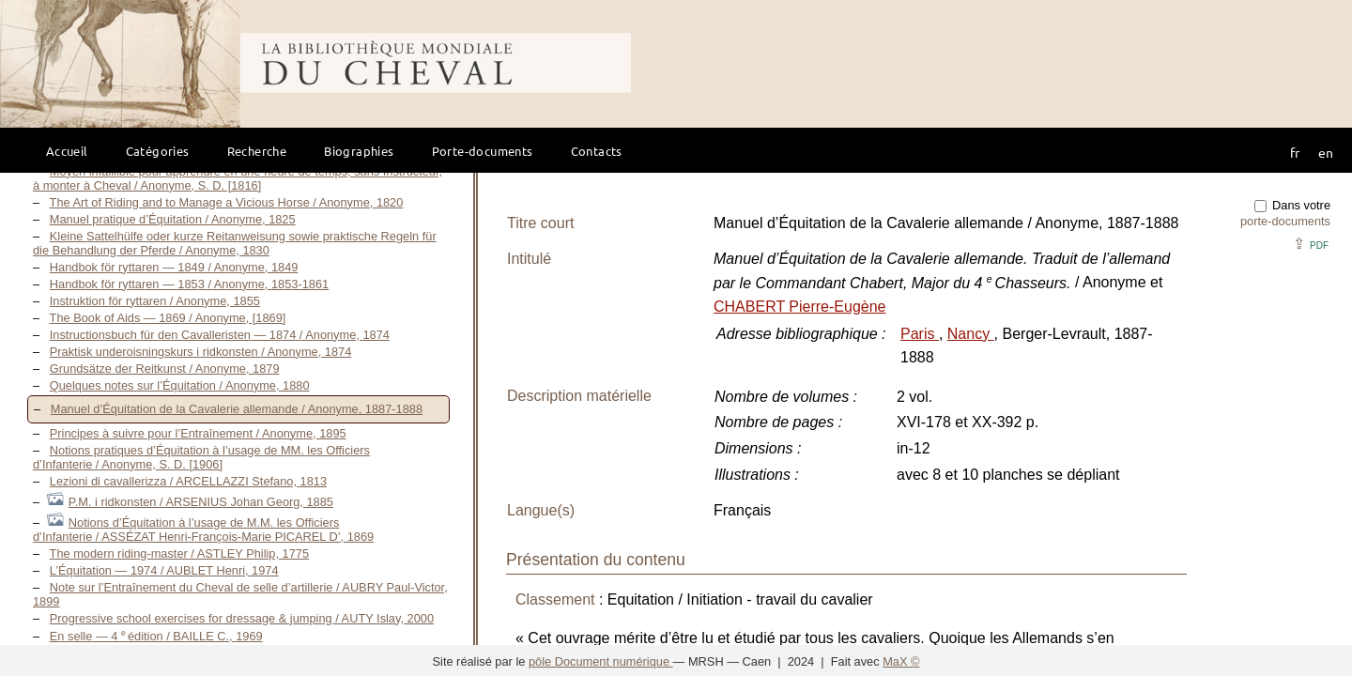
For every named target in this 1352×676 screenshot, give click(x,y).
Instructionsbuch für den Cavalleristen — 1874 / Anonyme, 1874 (220, 335)
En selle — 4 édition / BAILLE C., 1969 (156, 636)
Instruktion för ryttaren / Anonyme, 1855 (155, 301)
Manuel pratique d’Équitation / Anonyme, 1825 (173, 219)
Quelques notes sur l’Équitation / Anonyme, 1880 (180, 385)
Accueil (67, 151)
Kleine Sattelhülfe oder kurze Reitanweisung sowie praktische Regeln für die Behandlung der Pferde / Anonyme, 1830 (235, 243)
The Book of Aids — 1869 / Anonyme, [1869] (168, 318)
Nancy (970, 334)
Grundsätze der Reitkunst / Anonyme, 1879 (165, 368)
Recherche (257, 151)
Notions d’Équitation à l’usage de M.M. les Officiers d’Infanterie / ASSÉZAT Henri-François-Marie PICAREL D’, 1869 (203, 529)
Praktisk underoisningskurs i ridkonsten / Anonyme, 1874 (201, 352)
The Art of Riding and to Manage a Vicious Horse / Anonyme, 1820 (227, 202)
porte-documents (1285, 221)
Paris (919, 334)
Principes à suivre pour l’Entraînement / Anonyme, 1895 (198, 433)
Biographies (358, 151)
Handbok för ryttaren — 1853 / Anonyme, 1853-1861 (189, 284)
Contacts (596, 151)
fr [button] (1294, 152)
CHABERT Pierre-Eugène (800, 307)
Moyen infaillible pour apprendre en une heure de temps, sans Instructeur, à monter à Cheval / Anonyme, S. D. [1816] (237, 178)
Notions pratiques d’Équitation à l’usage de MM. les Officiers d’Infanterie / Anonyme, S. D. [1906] (201, 457)
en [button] (1325, 152)
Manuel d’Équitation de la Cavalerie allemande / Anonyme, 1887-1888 (236, 409)
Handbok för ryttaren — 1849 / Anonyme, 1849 (174, 267)
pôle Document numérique (601, 661)
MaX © (901, 661)
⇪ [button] (1311, 244)
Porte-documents (482, 151)
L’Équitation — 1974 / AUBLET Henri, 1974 (164, 570)
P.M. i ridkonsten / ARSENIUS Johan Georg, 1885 (201, 502)
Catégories (158, 151)
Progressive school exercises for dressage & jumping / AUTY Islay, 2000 (242, 618)
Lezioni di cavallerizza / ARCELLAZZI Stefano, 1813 (188, 481)
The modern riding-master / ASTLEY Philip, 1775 (179, 553)
